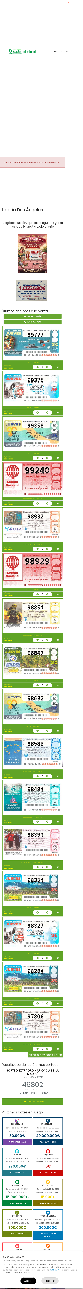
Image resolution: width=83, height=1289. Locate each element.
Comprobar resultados (32, 1101)
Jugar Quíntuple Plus (48, 1203)
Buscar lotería (32, 316)
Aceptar (28, 1281)
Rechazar (50, 1281)
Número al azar (32, 322)
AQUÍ (33, 1272)
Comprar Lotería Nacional (48, 1235)
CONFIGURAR (54, 1270)
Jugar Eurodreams (17, 1142)
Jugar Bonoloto (17, 1234)
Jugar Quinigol (17, 1172)
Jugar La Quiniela (48, 1172)
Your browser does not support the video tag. (32, 187)
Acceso (58, 51)
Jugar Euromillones (48, 1142)
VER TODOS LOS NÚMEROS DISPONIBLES (45, 1055)
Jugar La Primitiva (17, 1203)
